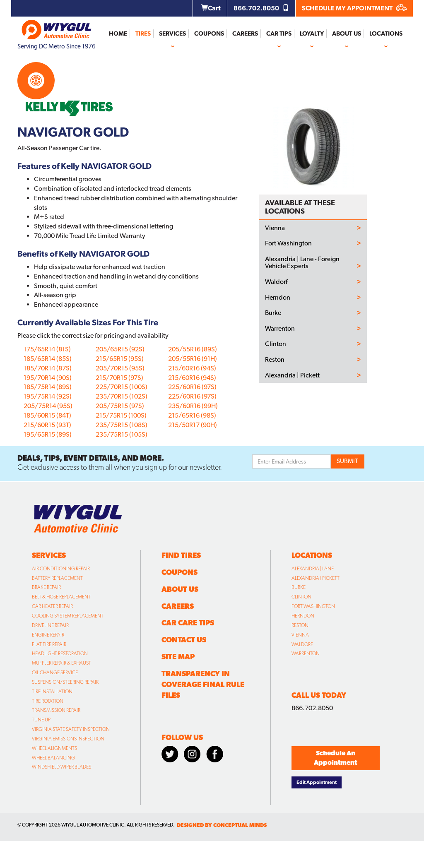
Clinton (275, 344)
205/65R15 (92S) (120, 349)
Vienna (275, 228)
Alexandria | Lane (313, 569)
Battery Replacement (57, 578)
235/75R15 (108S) (121, 425)
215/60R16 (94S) (192, 368)
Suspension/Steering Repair (65, 682)
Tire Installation (52, 691)
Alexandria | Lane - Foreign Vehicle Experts (302, 262)
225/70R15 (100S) (121, 387)
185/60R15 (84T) (47, 415)
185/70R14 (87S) (48, 368)
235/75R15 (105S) (121, 434)
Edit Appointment (316, 782)
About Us (346, 33)
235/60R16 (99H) (193, 406)
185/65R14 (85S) (48, 359)
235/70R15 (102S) (121, 396)
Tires (143, 33)
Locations (385, 33)
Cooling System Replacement (68, 616)
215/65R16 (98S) (192, 415)
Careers (245, 33)
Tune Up (41, 720)
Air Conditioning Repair (61, 569)
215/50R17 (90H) (192, 425)
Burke (273, 313)
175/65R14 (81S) (47, 349)
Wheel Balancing (53, 758)
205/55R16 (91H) (192, 359)
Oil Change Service (55, 672)
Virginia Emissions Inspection (68, 739)
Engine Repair (48, 635)
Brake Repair (46, 587)
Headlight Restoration (60, 653)
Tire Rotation (47, 701)
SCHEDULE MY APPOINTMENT (354, 8)
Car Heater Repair (52, 606)
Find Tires (181, 555)
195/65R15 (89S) (48, 434)
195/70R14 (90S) (48, 378)
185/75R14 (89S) (48, 387)
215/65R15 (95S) (120, 359)
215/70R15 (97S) (119, 378)
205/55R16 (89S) (192, 349)
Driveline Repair (50, 625)
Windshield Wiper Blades (61, 767)
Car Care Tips (187, 622)
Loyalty (312, 33)
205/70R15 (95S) (120, 368)
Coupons (209, 33)
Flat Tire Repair (49, 644)
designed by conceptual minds (222, 825)
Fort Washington (288, 243)
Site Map (178, 656)
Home (118, 33)
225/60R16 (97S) (192, 387)
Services (172, 33)
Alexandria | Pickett (292, 375)
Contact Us (183, 639)
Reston (274, 359)
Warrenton (280, 328)
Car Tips (279, 33)
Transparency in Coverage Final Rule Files (202, 684)
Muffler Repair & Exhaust (61, 663)
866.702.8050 (261, 8)
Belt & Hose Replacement (61, 597)
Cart (211, 8)
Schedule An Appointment (335, 758)
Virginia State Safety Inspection (71, 729)
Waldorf (276, 282)
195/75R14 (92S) (48, 396)
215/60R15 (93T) (47, 425)
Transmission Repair (56, 710)
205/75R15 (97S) (120, 406)
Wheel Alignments (54, 748)
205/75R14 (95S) (48, 406)
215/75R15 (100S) (121, 415)
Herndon (277, 297)
